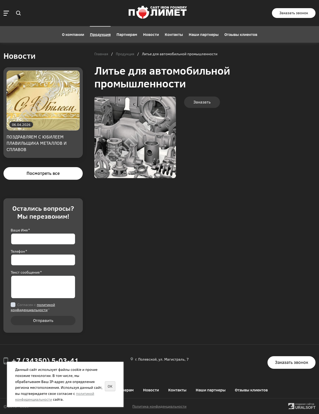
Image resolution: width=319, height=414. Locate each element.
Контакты (174, 34)
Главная (101, 54)
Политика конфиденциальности (159, 406)
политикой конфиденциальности (33, 307)
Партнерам (127, 34)
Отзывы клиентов (240, 34)
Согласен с (33, 307)
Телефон (19, 251)
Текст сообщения (26, 272)
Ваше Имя (20, 230)
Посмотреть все (43, 173)
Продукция (100, 34)
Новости (151, 34)
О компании (73, 34)
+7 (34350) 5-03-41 (45, 360)
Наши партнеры (204, 34)
